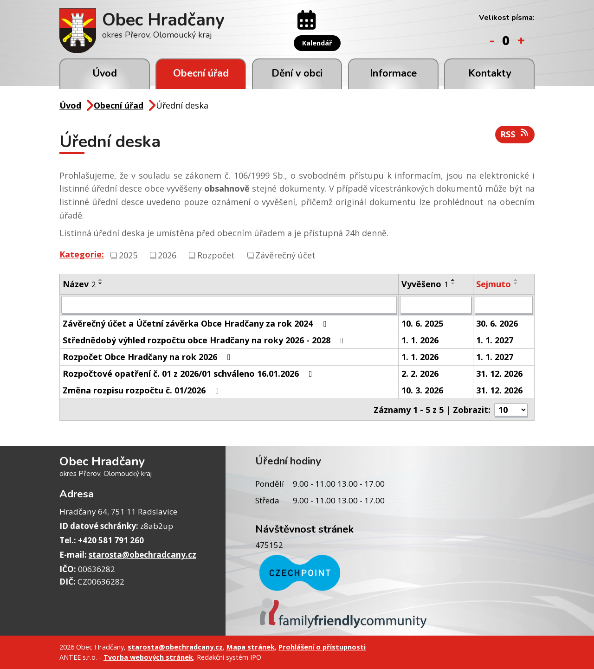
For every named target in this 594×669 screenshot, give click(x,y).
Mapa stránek (250, 646)
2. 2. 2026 (420, 373)
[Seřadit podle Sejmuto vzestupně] (516, 280)
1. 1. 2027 (494, 340)
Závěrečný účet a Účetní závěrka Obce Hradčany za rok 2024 (196, 323)
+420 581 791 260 (111, 540)
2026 (167, 254)
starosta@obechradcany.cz (142, 554)
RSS (515, 134)
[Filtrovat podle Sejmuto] (504, 305)
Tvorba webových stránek (148, 657)
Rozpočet (216, 254)
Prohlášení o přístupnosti (322, 646)
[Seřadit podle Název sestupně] (101, 283)
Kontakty (489, 73)
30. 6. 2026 (497, 323)
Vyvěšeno (424, 283)
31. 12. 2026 (499, 373)
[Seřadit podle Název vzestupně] (101, 280)
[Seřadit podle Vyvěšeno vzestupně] (453, 280)
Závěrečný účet (285, 254)
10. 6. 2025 (422, 323)
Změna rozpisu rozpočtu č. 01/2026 (143, 390)
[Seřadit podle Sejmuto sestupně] (516, 283)
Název (79, 283)
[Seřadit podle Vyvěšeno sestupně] (453, 283)
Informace (393, 73)
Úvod (104, 73)
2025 (128, 254)
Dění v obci (297, 73)
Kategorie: (81, 254)
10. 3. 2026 (422, 390)
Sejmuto (493, 283)
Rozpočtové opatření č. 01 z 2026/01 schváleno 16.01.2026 (189, 373)
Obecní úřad (201, 73)
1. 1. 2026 (420, 340)
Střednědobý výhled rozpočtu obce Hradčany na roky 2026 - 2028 (205, 340)
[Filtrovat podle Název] (229, 305)
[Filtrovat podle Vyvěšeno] (435, 305)
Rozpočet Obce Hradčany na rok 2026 (148, 356)
